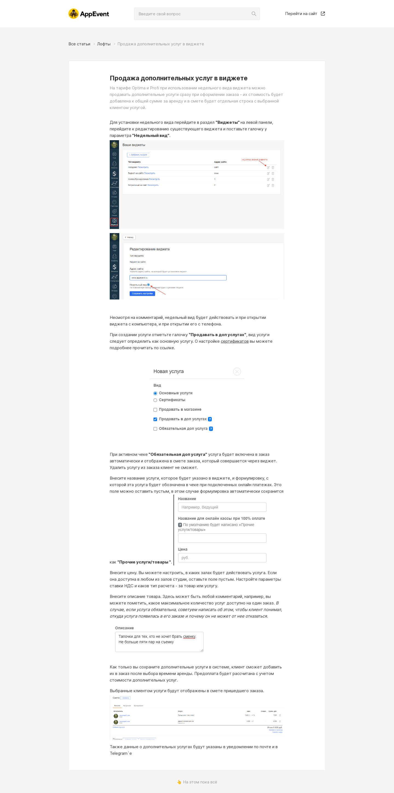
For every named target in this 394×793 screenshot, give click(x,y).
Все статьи (79, 43)
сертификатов (235, 341)
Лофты (104, 43)
